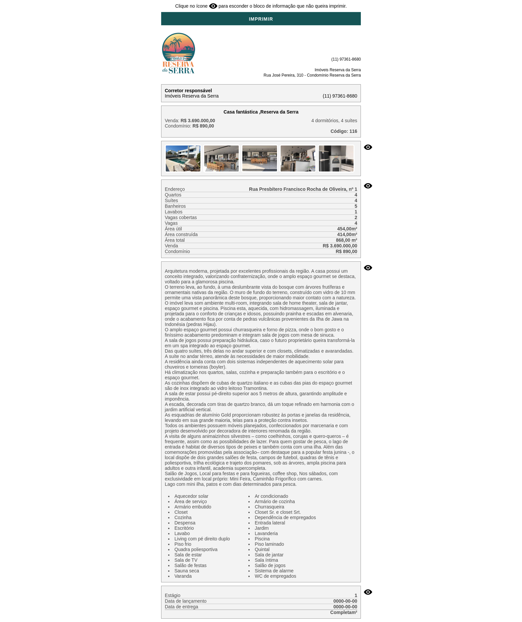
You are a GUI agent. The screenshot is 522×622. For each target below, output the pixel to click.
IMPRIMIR (261, 19)
